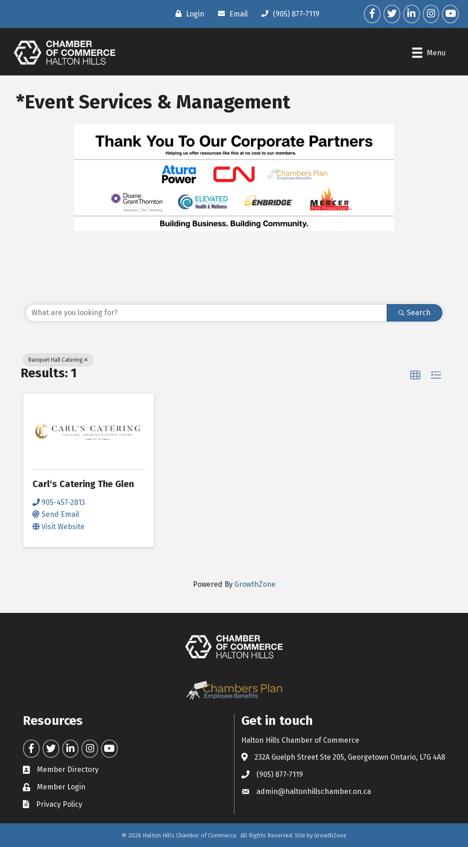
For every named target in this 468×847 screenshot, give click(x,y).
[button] (415, 375)
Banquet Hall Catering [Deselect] (58, 360)
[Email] (230, 13)
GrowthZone (255, 584)
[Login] (187, 13)
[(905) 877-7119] (288, 13)
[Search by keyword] (206, 313)
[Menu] (428, 52)
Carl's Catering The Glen (83, 483)
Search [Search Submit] (415, 312)
